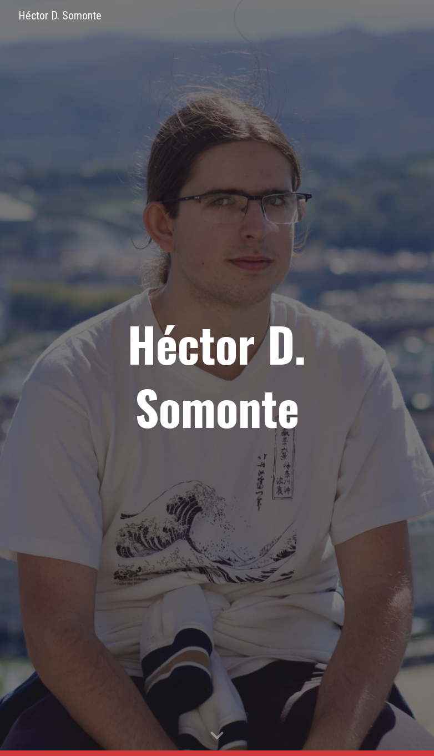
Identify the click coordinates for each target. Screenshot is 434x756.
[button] (217, 736)
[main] (217, 378)
